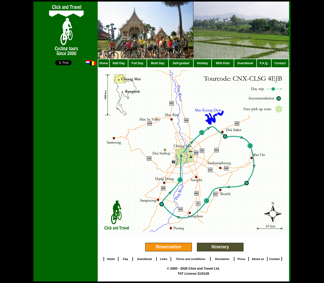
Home (103, 63)
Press (241, 258)
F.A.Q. (264, 63)
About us (258, 258)
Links (163, 258)
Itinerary (220, 246)
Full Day (138, 63)
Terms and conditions (190, 258)
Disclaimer (222, 258)
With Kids (223, 63)
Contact (280, 63)
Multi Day (157, 63)
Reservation (168, 246)
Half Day (119, 63)
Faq (125, 258)
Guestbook (245, 63)
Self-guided (181, 63)
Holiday (202, 63)
